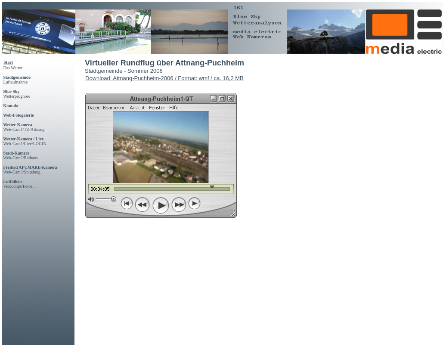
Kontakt (11, 105)
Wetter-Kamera (17, 124)
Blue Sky (11, 91)
